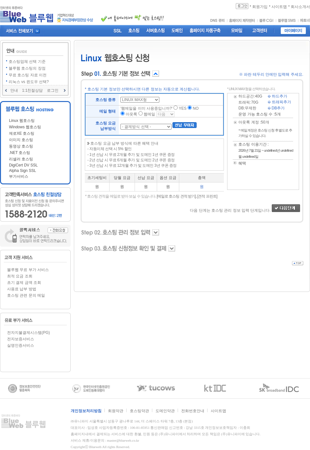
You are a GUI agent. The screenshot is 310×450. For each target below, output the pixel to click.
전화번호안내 (192, 411)
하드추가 (277, 96)
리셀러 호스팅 (21, 159)
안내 (14, 90)
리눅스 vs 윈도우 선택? (29, 82)
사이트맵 (218, 411)
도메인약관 (165, 411)
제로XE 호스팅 (21, 133)
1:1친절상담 (32, 90)
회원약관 (115, 411)
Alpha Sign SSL (22, 170)
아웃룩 (131, 114)
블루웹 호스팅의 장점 (27, 68)
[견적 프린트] (207, 196)
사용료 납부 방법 (21, 289)
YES (183, 108)
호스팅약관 (139, 411)
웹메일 (149, 114)
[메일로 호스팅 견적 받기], (177, 196)
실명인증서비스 (20, 345)
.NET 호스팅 (19, 152)
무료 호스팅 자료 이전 (28, 75)
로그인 (52, 90)
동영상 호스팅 (21, 146)
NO (196, 108)
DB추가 (276, 108)
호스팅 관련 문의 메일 (26, 295)
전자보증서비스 (20, 339)
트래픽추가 (279, 102)
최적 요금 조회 (19, 276)
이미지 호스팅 (21, 140)
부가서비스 (18, 176)
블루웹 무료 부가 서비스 (28, 269)
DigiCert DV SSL (23, 165)
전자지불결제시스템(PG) (28, 332)
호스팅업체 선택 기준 (27, 61)
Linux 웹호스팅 (22, 120)
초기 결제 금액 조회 (24, 282)
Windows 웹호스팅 (25, 127)
